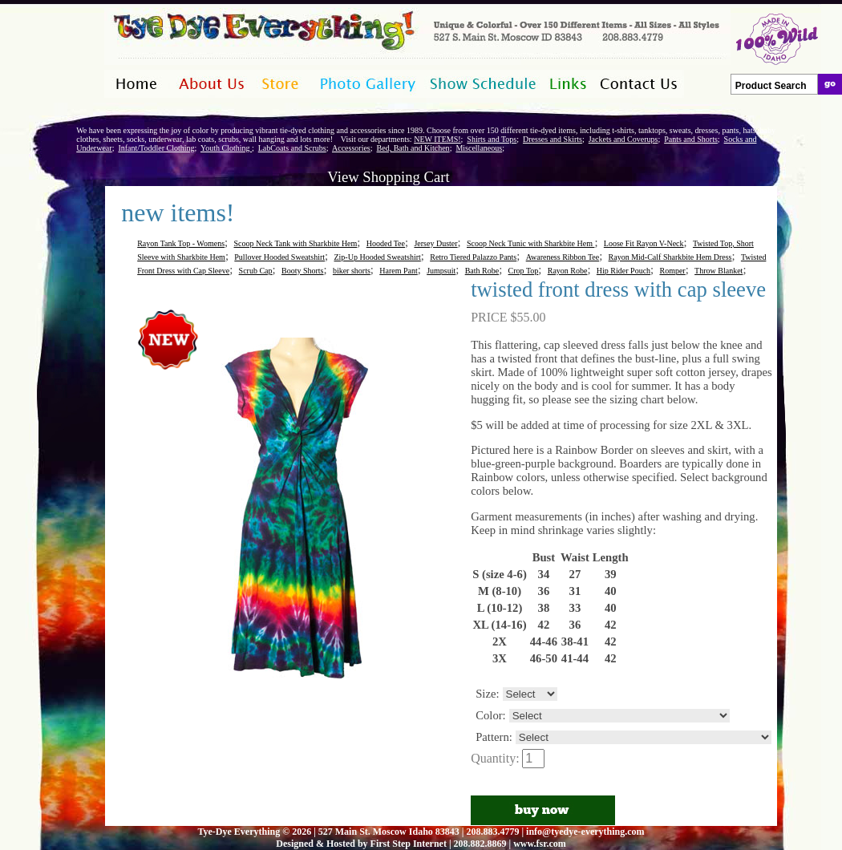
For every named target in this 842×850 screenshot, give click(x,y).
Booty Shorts (302, 270)
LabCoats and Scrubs (292, 148)
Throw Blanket (718, 270)
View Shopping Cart (388, 176)
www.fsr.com (539, 843)
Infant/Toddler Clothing (156, 148)
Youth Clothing (226, 148)
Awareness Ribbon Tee (563, 257)
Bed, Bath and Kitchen (413, 148)
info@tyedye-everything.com (585, 831)
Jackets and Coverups (623, 139)
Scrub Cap (256, 270)
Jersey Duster (435, 243)
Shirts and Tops (491, 139)
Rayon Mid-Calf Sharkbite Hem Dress (670, 257)
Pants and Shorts (691, 139)
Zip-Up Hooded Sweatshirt (377, 257)
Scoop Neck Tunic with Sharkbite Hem (530, 243)
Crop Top (523, 270)
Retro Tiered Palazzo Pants (473, 257)
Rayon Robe (568, 270)
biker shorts (351, 270)
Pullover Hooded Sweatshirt (279, 257)
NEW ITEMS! (437, 139)
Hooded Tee (385, 243)
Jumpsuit (441, 270)
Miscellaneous (478, 148)
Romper (672, 270)
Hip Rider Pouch (623, 270)
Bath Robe (482, 270)
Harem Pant (398, 270)
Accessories (351, 148)
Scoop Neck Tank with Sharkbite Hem (296, 243)
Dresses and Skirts (552, 139)
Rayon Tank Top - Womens (181, 243)
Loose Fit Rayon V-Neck (644, 243)
